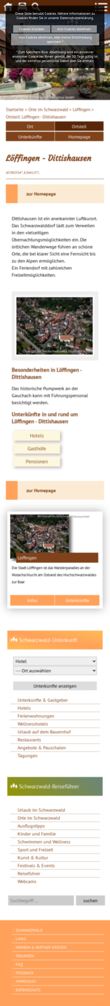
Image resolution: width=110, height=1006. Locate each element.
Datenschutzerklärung (76, 18)
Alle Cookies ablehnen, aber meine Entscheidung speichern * (55, 39)
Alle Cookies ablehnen (74, 29)
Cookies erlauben (32, 29)
